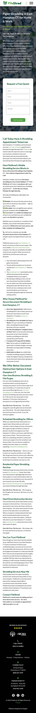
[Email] (18, 96)
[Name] (18, 90)
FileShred (26, 149)
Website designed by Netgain (18, 708)
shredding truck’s (14, 272)
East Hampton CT (13, 472)
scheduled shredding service (18, 447)
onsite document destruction (20, 247)
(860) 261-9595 (18, 673)
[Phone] (18, 102)
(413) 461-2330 (18, 688)
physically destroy (11, 522)
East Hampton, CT (24, 243)
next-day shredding (15, 147)
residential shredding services (14, 483)
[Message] (18, 110)
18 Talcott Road (18, 668)
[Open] (31, 3)
